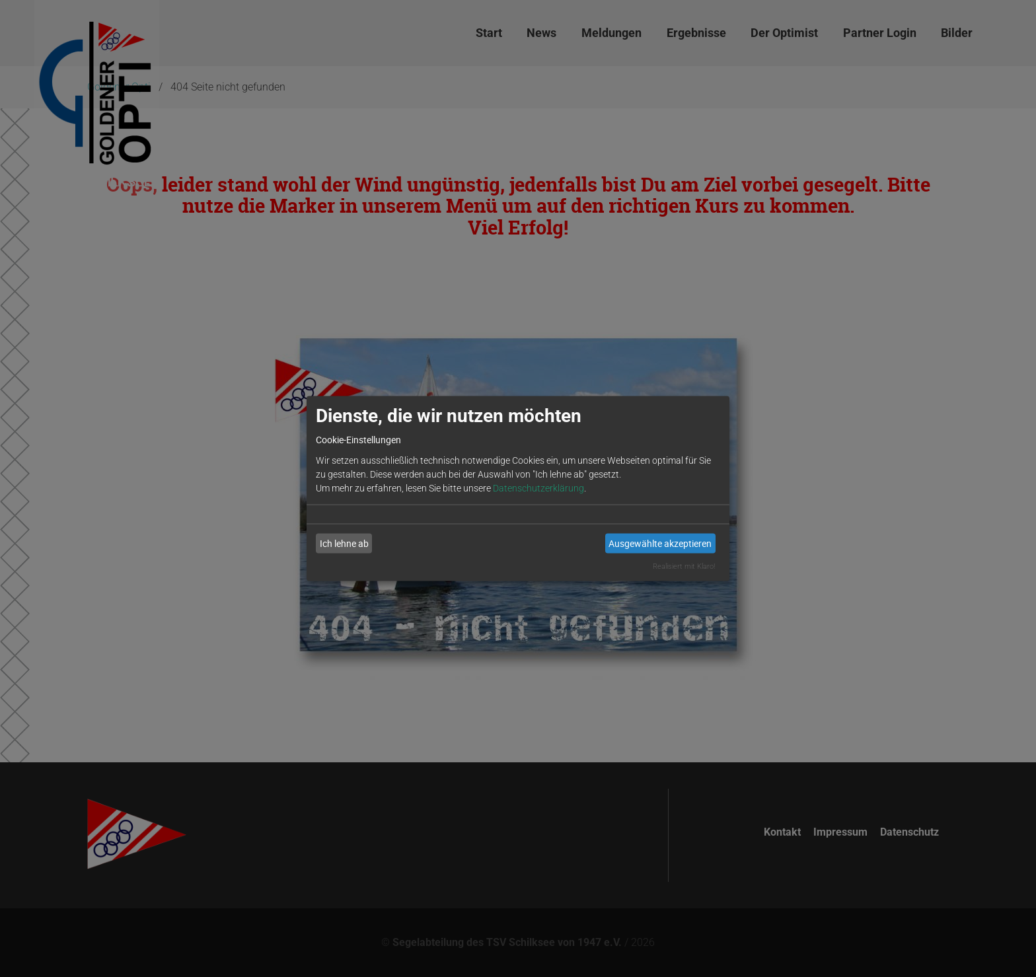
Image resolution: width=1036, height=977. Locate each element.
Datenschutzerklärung (538, 487)
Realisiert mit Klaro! (684, 565)
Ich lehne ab (344, 543)
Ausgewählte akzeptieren (660, 543)
